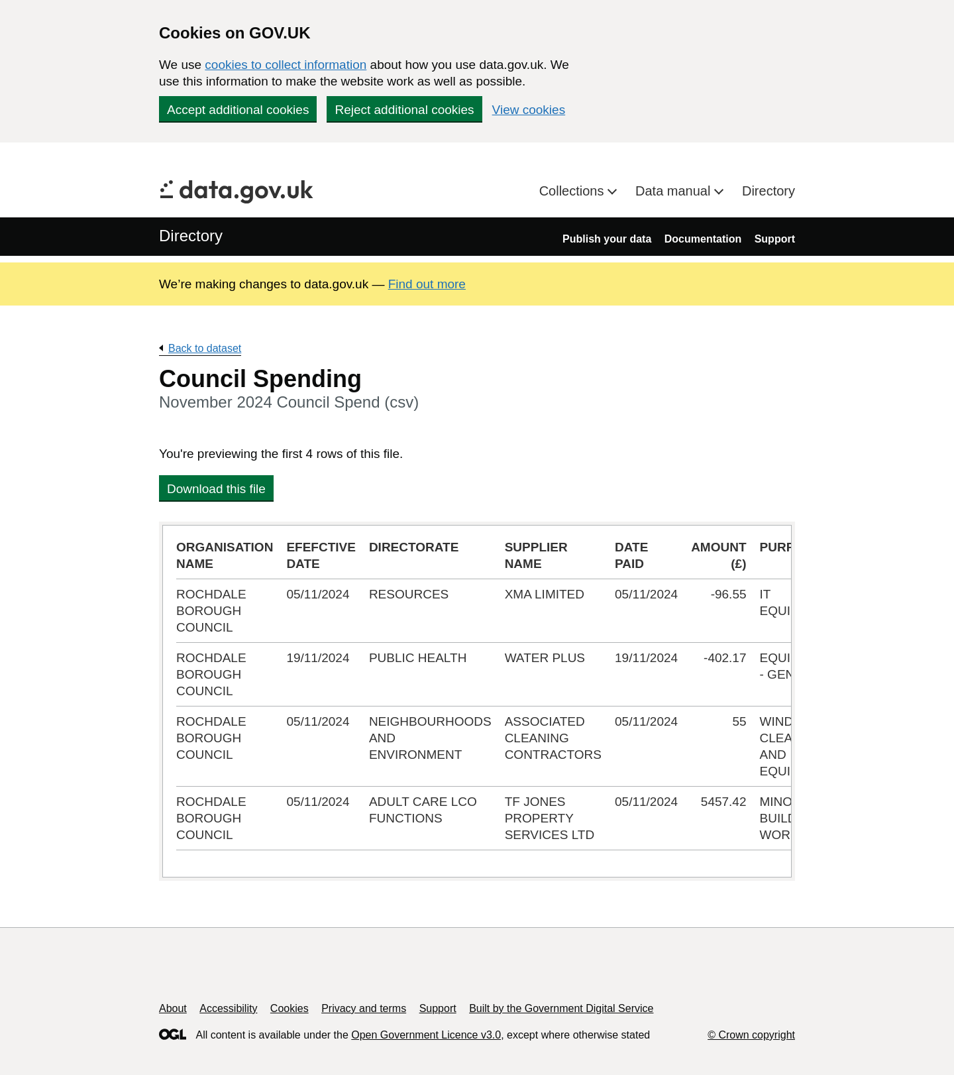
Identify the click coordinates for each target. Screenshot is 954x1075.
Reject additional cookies (404, 110)
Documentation (702, 239)
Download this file (216, 489)
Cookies (289, 1008)
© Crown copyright (751, 1035)
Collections (573, 191)
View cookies (529, 109)
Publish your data (606, 239)
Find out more (427, 284)
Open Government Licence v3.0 (426, 1035)
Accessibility (228, 1008)
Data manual (674, 191)
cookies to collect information (285, 65)
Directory (768, 191)
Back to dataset (204, 348)
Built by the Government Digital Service (561, 1008)
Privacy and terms (363, 1008)
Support (775, 239)
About (173, 1008)
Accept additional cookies (238, 110)
